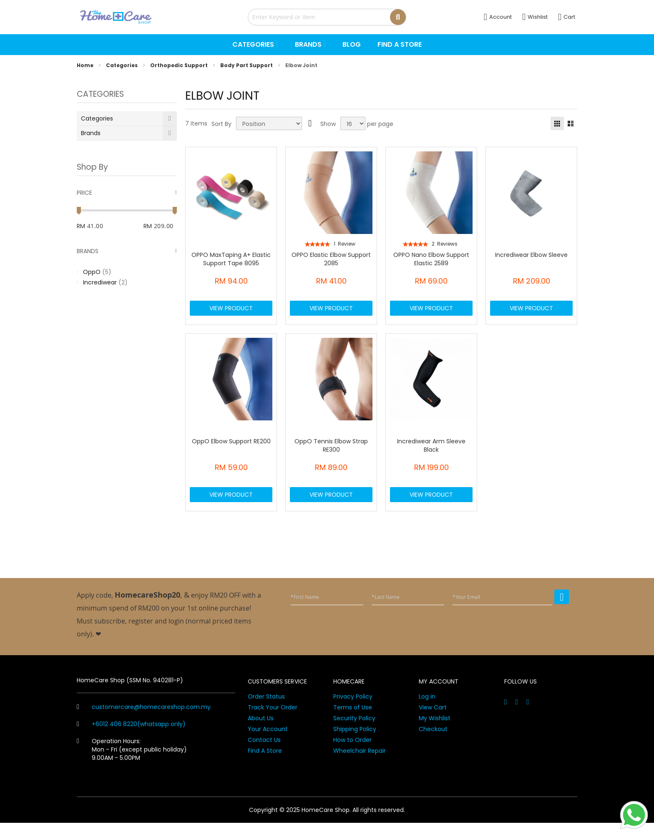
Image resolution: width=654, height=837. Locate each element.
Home (86, 65)
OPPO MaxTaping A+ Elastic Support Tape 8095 (231, 259)
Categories (122, 65)
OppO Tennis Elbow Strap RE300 (331, 452)
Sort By (221, 124)
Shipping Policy (354, 743)
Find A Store (265, 765)
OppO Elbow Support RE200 (231, 448)
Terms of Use (352, 721)
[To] (165, 226)
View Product (231, 311)
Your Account (268, 743)
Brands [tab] (87, 251)
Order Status (266, 710)
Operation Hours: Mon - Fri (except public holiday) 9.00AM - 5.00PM (132, 763)
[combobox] (327, 17)
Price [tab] (84, 193)
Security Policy (354, 732)
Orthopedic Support (179, 65)
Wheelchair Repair (359, 765)
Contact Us (264, 754)
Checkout (433, 743)
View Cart (433, 721)
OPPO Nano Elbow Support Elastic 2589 (431, 259)
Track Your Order (272, 721)
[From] (107, 226)
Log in (427, 710)
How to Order (352, 754)
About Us (261, 732)
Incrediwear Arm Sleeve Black (431, 452)
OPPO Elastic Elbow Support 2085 (331, 259)
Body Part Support (247, 65)
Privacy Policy (352, 710)
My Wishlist (434, 732)
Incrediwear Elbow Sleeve (531, 255)
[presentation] (505, 640)
